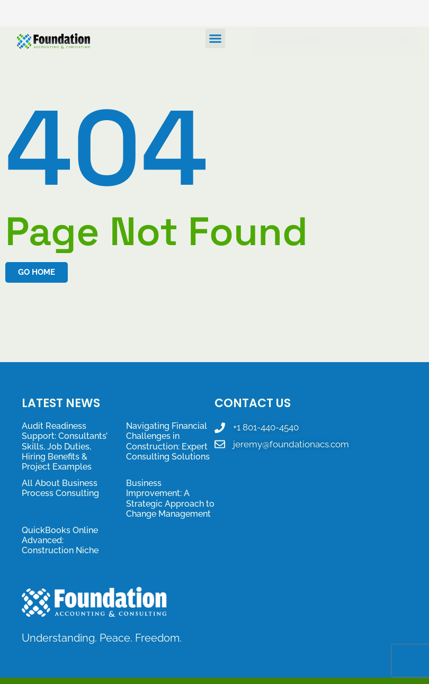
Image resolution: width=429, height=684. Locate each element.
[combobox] (324, 42)
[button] (215, 39)
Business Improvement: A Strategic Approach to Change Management (170, 498)
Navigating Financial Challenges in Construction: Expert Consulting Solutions (168, 441)
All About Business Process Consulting (60, 488)
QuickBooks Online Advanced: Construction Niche (60, 540)
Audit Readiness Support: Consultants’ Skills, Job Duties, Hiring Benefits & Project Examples (65, 446)
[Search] (408, 42)
